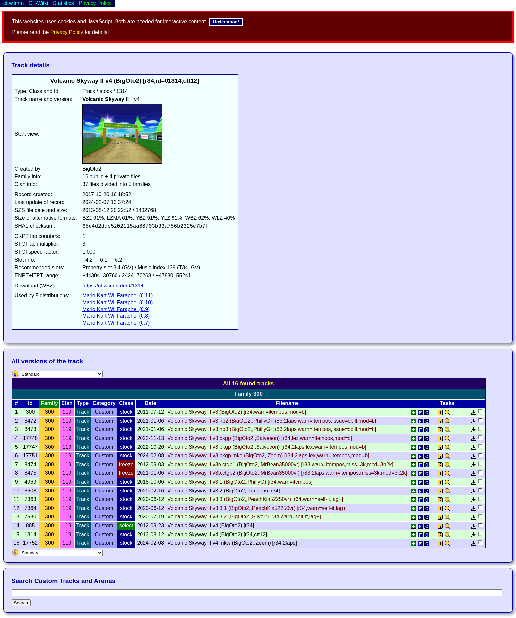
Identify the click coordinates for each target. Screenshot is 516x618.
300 (49, 412)
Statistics (63, 3)
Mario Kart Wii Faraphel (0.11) (117, 295)
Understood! (226, 21)
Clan (67, 403)
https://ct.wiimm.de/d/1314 (112, 285)
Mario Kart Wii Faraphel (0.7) (116, 323)
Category (103, 403)
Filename (287, 403)
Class (126, 403)
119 (67, 412)
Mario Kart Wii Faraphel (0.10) (117, 302)
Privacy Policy (66, 32)
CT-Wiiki (38, 3)
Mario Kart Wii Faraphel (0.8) (116, 316)
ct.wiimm (13, 3)
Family (49, 403)
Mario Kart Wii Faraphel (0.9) (116, 309)
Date (150, 403)
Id (30, 403)
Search (21, 602)
